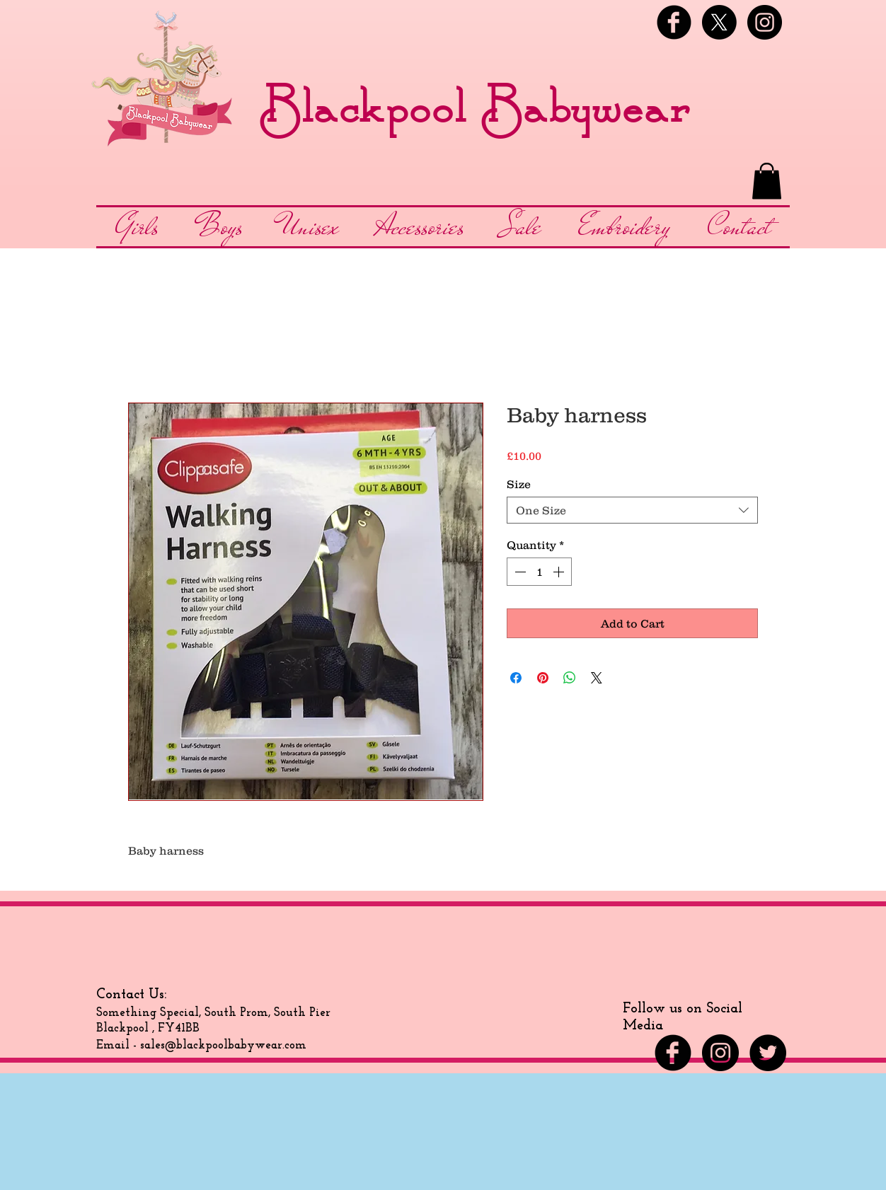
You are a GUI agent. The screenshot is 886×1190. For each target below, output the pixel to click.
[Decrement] (519, 571)
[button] (767, 181)
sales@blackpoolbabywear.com (223, 1045)
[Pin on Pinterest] (542, 677)
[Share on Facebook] (515, 677)
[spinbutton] (539, 571)
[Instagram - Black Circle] (764, 22)
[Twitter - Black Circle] (767, 1052)
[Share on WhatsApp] (569, 677)
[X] (719, 22)
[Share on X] (596, 677)
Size (519, 484)
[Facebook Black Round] (674, 22)
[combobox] (632, 510)
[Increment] (560, 571)
